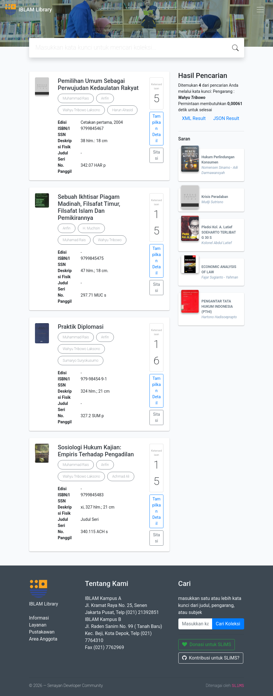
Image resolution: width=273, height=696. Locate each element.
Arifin (105, 98)
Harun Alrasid (122, 110)
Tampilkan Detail (156, 128)
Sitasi (156, 155)
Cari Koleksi (228, 624)
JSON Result (226, 118)
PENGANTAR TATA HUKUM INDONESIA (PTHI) (217, 306)
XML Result (194, 118)
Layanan (38, 625)
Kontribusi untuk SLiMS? (210, 658)
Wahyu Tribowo (109, 240)
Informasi (39, 618)
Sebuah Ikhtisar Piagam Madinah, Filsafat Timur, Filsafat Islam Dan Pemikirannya (89, 207)
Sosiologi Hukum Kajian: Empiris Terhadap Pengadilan (96, 451)
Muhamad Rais (74, 240)
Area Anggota (43, 639)
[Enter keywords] (195, 623)
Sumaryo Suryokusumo (80, 361)
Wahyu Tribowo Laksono (81, 110)
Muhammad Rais (76, 98)
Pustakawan (41, 632)
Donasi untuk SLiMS (206, 644)
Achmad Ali (120, 476)
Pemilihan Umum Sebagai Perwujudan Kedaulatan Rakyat (98, 84)
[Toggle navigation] (260, 9)
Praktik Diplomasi (80, 326)
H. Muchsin (91, 228)
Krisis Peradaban (215, 197)
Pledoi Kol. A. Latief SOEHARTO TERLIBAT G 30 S (219, 232)
